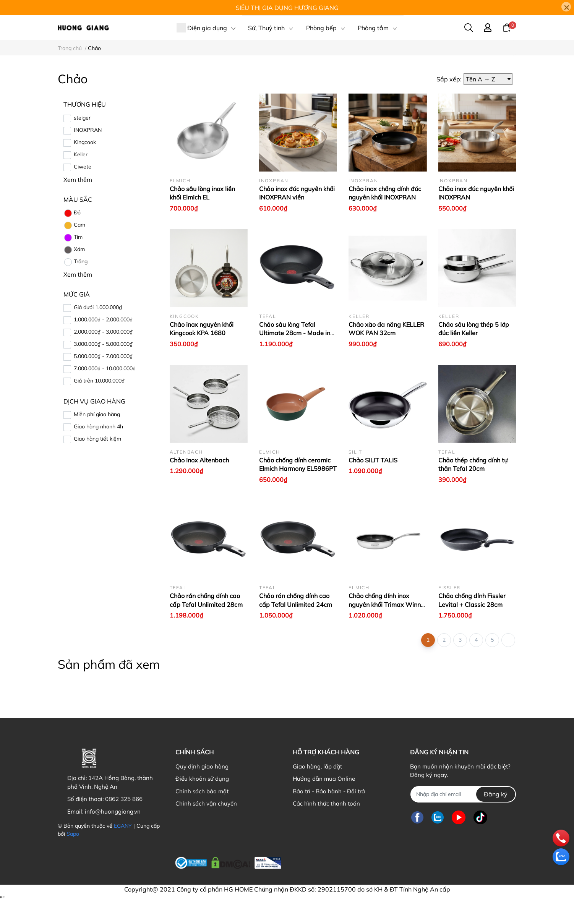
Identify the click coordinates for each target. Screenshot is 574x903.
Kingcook (85, 142)
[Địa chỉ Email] (463, 794)
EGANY (123, 825)
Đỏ (72, 213)
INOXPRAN (88, 129)
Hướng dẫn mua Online (324, 778)
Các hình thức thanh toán (326, 803)
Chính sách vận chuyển (206, 803)
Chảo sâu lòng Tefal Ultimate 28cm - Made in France (294, 333)
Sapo (72, 833)
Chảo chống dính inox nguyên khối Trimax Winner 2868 (387, 604)
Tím (73, 237)
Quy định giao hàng (202, 766)
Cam (74, 225)
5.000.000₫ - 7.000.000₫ (103, 356)
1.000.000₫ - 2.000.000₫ (103, 319)
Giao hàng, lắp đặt (317, 766)
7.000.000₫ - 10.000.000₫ (105, 368)
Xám (74, 250)
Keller (81, 154)
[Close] (566, 6)
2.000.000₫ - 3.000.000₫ (103, 331)
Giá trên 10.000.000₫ (99, 380)
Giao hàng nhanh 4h (98, 426)
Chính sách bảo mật (202, 791)
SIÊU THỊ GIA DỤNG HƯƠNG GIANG (287, 7)
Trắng (75, 262)
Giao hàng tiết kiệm (97, 438)
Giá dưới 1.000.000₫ (98, 307)
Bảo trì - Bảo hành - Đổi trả (329, 791)
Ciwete (82, 166)
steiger (82, 117)
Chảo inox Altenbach (199, 460)
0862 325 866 (124, 798)
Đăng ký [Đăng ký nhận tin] (496, 794)
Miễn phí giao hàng (97, 414)
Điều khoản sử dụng (202, 778)
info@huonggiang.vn (113, 811)
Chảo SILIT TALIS (373, 460)
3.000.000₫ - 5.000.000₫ (103, 343)
